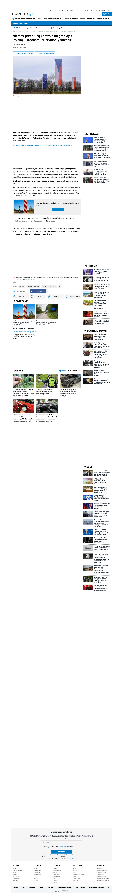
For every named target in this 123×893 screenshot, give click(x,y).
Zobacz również (58, 210)
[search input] (91, 14)
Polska (29, 286)
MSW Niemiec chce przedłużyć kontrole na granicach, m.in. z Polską (57, 204)
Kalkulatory (100, 865)
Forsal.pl (15, 874)
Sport (35, 876)
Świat (26, 23)
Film (54, 878)
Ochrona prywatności (65, 887)
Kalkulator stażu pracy (102, 872)
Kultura (55, 882)
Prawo (75, 868)
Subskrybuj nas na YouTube (23, 53)
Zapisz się (61, 852)
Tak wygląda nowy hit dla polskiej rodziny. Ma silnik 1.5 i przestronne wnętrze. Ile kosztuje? (70, 393)
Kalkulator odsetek (102, 876)
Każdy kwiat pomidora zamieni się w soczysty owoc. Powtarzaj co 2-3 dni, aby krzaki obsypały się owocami (23, 393)
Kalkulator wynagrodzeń (103, 880)
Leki (74, 872)
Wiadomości (17, 23)
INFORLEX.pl (70, 10)
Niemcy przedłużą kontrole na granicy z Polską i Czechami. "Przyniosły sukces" (24, 336)
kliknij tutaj (71, 858)
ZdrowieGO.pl (88, 10)
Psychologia (76, 878)
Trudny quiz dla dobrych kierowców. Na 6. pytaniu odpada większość (44, 392)
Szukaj (106, 14)
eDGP (14, 872)
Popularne (62, 371)
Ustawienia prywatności (96, 887)
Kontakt (15, 887)
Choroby (75, 876)
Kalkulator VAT (100, 874)
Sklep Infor (15, 880)
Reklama (32, 887)
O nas (23, 887)
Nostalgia (26, 28)
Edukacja (55, 872)
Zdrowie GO (33, 28)
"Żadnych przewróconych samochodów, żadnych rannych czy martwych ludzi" (43, 146)
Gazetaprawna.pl (17, 870)
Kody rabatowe (57, 870)
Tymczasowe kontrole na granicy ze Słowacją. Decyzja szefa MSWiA (46, 322)
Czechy (36, 286)
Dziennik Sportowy (58, 28)
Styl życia (75, 880)
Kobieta (55, 868)
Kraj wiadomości (74, 371)
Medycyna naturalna (78, 874)
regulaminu (62, 846)
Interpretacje (16, 878)
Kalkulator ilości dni (102, 870)
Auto (35, 868)
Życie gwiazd (56, 876)
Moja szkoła (56, 874)
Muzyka (55, 880)
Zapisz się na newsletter (45, 53)
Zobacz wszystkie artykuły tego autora (24, 332)
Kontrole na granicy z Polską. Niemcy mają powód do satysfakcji (22, 322)
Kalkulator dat (100, 868)
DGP (79, 10)
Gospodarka (37, 872)
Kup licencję (31, 279)
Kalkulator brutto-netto (103, 878)
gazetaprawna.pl (100, 10)
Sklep (108, 10)
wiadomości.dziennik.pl (24, 31)
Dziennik (15, 31)
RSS (109, 887)
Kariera (41, 887)
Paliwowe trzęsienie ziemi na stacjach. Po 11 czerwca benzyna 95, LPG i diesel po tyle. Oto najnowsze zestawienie (23, 418)
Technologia (37, 870)
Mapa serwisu (80, 887)
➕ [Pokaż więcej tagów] (59, 286)
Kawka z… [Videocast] (45, 28)
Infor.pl (14, 868)
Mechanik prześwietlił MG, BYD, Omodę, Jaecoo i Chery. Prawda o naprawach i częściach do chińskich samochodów (46, 418)
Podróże (36, 880)
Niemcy (21, 286)
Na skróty (16, 865)
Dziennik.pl (37, 865)
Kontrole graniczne (49, 286)
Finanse (75, 870)
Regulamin (50, 887)
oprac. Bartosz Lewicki (19, 44)
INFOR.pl (52, 10)
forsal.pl (61, 10)
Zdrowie (36, 878)
